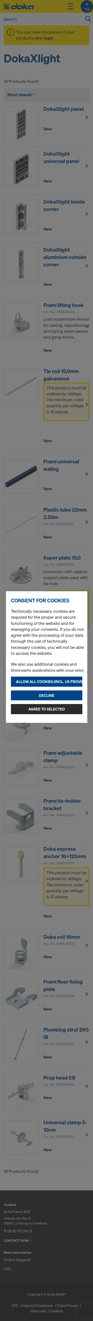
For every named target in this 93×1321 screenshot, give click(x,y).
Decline (46, 695)
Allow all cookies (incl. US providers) (49, 681)
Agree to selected (46, 709)
